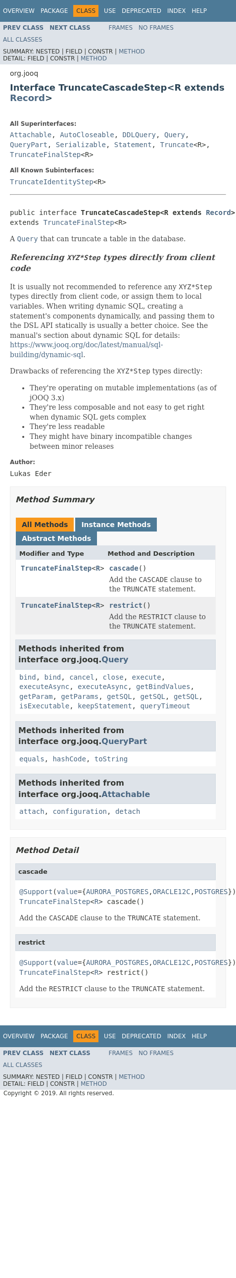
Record (27, 98)
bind (27, 677)
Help (199, 10)
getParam (35, 696)
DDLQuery (139, 135)
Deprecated (141, 10)
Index (176, 10)
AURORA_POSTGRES (117, 892)
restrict (125, 605)
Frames (121, 27)
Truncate (176, 145)
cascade (124, 568)
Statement (133, 145)
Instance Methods (115, 525)
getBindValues (163, 687)
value (67, 892)
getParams (79, 696)
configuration (79, 811)
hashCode (69, 759)
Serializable (81, 145)
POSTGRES (211, 892)
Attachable (30, 135)
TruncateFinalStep (45, 155)
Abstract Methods (56, 538)
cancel (81, 677)
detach (128, 811)
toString (111, 759)
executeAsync (44, 687)
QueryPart (28, 145)
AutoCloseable (87, 135)
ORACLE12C (171, 892)
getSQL (119, 696)
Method (132, 51)
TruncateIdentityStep (52, 182)
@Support (35, 892)
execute (146, 677)
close (113, 677)
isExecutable (44, 706)
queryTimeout (165, 706)
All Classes (22, 39)
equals (32, 759)
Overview (19, 10)
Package (54, 10)
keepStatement (105, 706)
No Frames (156, 27)
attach (32, 811)
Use (110, 10)
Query (174, 135)
